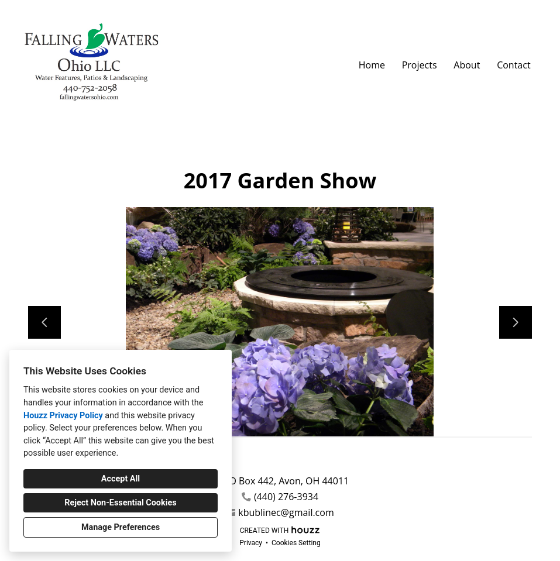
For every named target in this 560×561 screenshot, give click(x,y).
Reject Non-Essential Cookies (120, 503)
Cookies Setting (296, 543)
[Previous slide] (44, 322)
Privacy (250, 543)
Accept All (120, 479)
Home (372, 64)
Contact (513, 64)
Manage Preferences (120, 527)
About (467, 64)
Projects (419, 64)
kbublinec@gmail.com (286, 512)
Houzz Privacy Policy (63, 416)
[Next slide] (515, 322)
